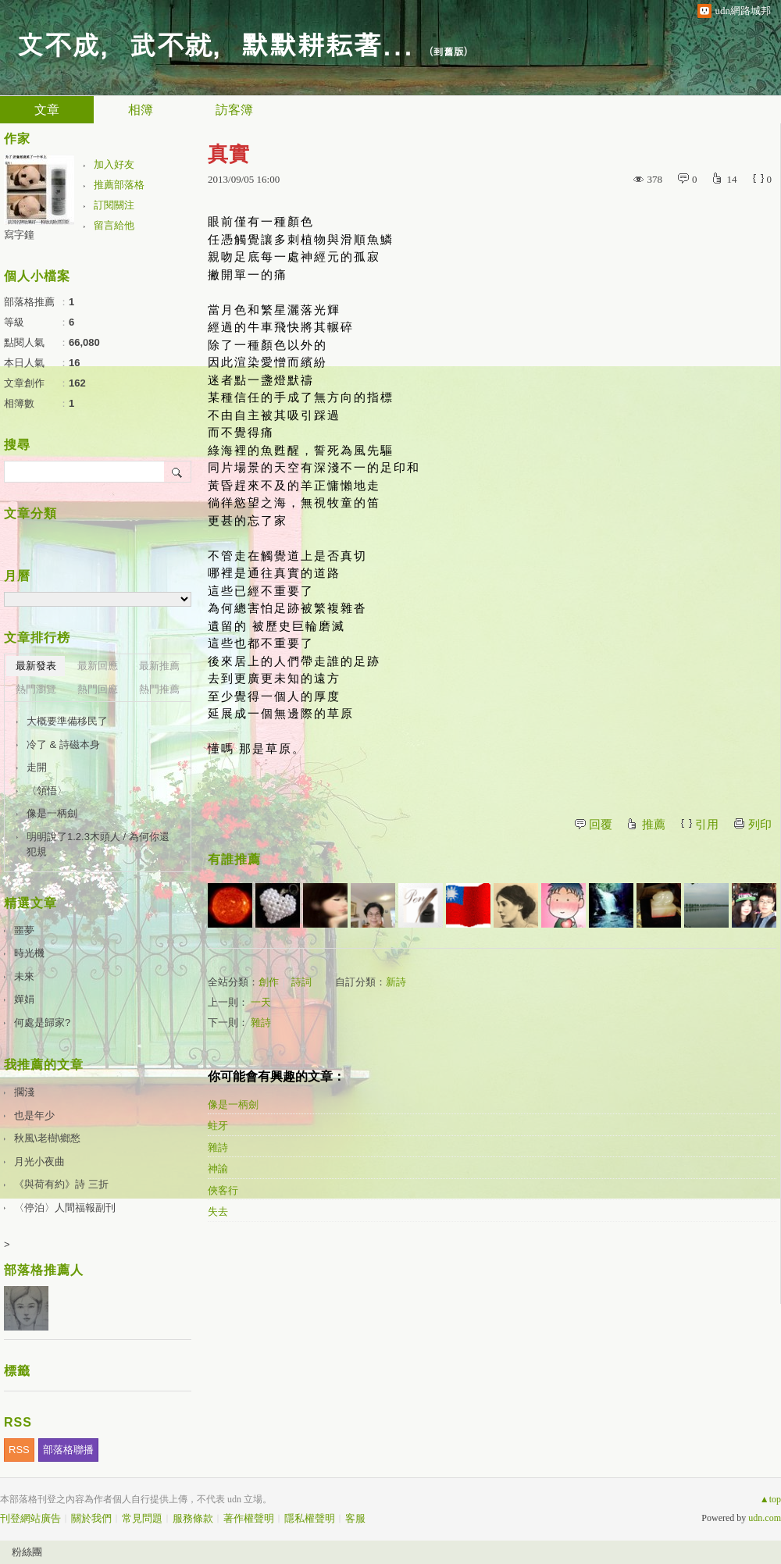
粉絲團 (27, 1552)
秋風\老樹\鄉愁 (47, 1138)
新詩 (396, 982)
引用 (707, 824)
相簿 (140, 109)
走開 (37, 767)
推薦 (653, 824)
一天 (261, 1002)
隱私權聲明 (309, 1518)
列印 (760, 824)
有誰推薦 (234, 859)
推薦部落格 (119, 185)
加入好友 (114, 164)
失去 (218, 1211)
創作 (269, 982)
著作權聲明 (248, 1518)
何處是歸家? (42, 1022)
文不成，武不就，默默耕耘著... (214, 43)
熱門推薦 (159, 689)
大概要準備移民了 (67, 721)
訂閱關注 (114, 205)
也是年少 (34, 1115)
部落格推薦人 (44, 1270)
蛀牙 (218, 1125)
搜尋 (177, 472)
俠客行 (223, 1190)
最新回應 (97, 666)
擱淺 (24, 1092)
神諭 (218, 1168)
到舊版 (448, 51)
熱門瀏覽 (36, 689)
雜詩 (261, 1022)
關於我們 (91, 1518)
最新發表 (36, 666)
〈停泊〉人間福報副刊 (65, 1207)
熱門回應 (97, 689)
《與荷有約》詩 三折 (61, 1184)
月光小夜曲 (39, 1161)
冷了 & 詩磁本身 (63, 744)
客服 (355, 1518)
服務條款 (193, 1518)
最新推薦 (159, 666)
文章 (46, 109)
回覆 (600, 824)
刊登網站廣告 (30, 1518)
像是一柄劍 (233, 1104)
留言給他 (114, 225)
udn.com (764, 1517)
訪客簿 (234, 109)
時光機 (29, 953)
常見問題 (142, 1518)
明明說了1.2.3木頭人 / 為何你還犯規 (98, 844)
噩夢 (24, 930)
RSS (19, 1449)
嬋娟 (24, 999)
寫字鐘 (19, 234)
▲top (770, 1499)
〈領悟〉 (47, 790)
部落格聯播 (68, 1449)
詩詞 (301, 982)
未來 (24, 976)
